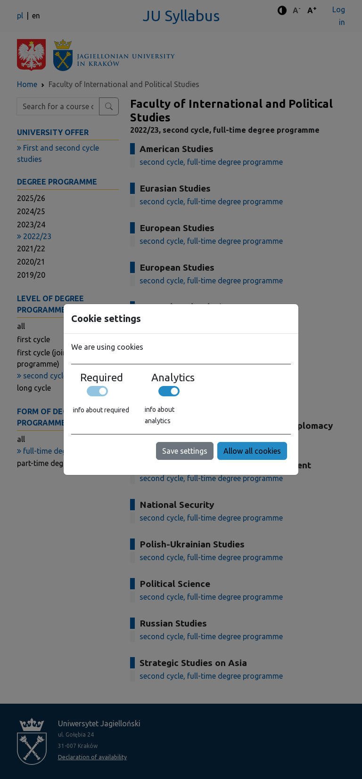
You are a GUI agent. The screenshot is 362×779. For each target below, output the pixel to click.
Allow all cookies (252, 451)
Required (101, 377)
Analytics (173, 377)
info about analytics (159, 415)
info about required (101, 410)
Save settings (184, 451)
